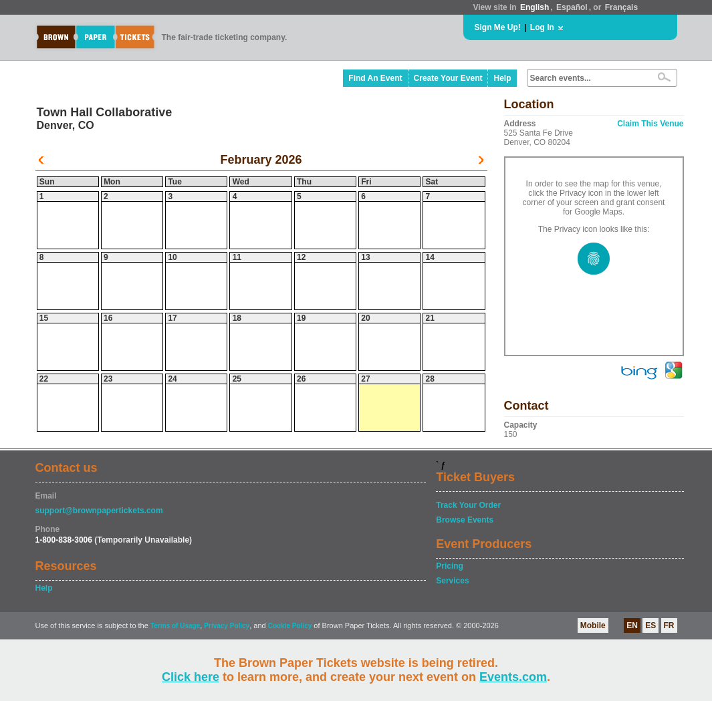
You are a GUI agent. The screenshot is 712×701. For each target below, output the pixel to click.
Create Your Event (448, 78)
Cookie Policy (290, 625)
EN (632, 625)
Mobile (593, 625)
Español (572, 7)
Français (621, 7)
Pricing (449, 566)
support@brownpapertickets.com (99, 510)
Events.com (513, 677)
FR (669, 625)
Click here (190, 677)
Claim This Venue (650, 123)
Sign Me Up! (498, 27)
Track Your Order (468, 505)
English (534, 7)
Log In (542, 27)
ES (650, 625)
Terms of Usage (175, 625)
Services (452, 580)
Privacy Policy (226, 625)
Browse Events (464, 520)
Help (502, 78)
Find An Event (375, 78)
